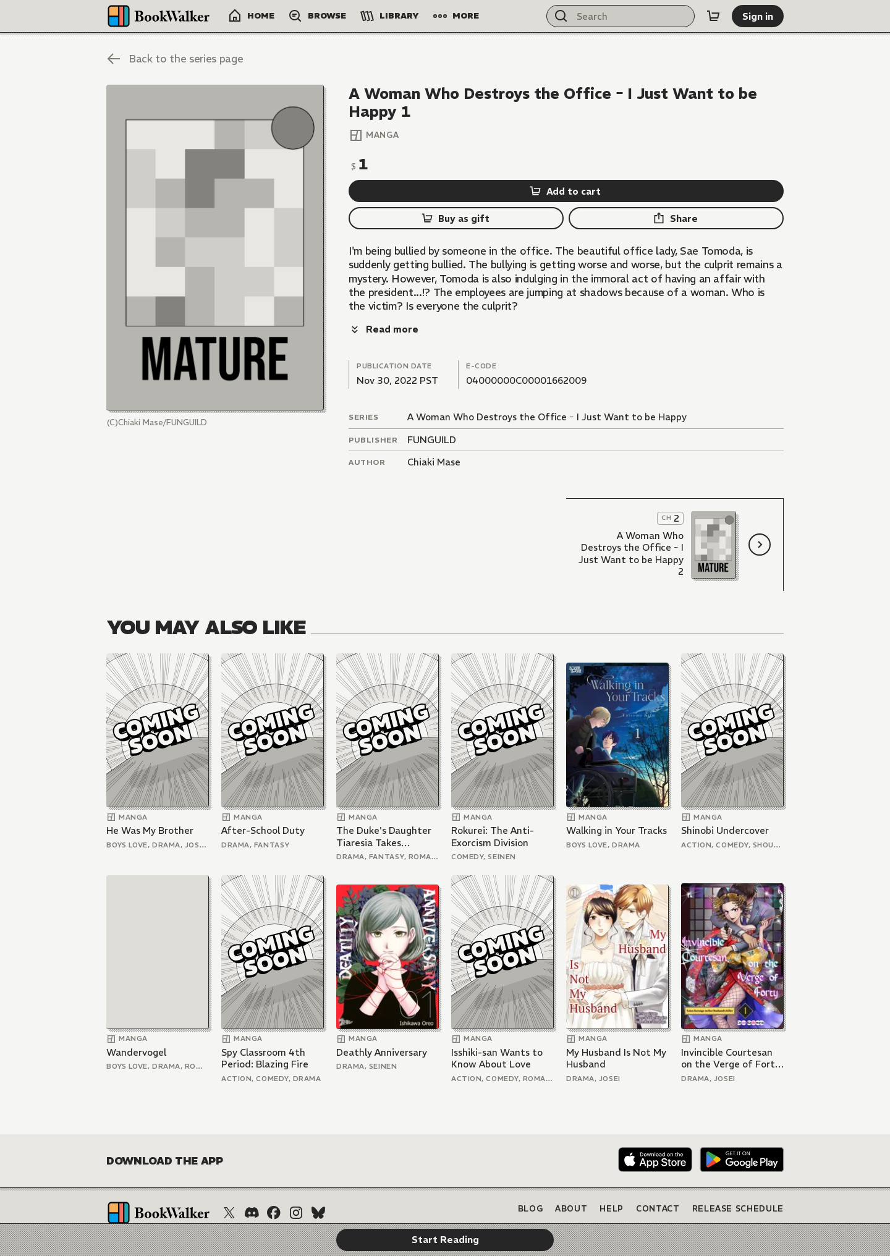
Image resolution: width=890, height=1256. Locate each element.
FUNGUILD (431, 412)
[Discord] (251, 1185)
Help (612, 1182)
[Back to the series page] (174, 58)
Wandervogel (136, 1025)
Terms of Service (739, 1203)
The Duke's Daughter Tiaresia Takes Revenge (383, 809)
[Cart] (713, 16)
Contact (658, 1182)
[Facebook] (273, 1185)
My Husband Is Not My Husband (616, 1031)
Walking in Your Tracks (616, 803)
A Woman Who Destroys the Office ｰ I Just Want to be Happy (547, 390)
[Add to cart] (566, 191)
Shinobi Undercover (725, 803)
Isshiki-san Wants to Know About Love (497, 1031)
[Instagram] (296, 1185)
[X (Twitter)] (229, 1185)
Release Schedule (738, 1182)
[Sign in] (758, 16)
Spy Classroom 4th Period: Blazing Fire (264, 1031)
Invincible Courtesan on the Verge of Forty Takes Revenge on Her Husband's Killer (731, 1031)
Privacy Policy (644, 1203)
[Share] (676, 218)
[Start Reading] (215, 247)
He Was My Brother (149, 803)
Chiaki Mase (433, 435)
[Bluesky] (318, 1185)
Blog (530, 1182)
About (571, 1182)
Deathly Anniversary (381, 1025)
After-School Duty (263, 803)
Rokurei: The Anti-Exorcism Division (492, 809)
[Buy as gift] (456, 218)
